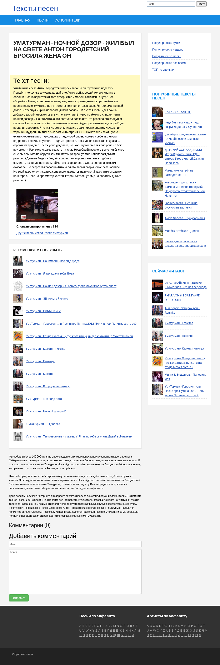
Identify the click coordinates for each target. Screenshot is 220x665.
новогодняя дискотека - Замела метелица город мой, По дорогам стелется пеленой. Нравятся (185, 189)
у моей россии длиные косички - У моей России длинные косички (185, 138)
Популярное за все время (169, 63)
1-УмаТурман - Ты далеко (43, 424)
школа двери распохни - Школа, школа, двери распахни (185, 243)
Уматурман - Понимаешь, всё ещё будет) (53, 261)
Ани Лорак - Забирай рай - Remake (182, 310)
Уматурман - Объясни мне (43, 311)
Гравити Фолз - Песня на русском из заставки (181, 205)
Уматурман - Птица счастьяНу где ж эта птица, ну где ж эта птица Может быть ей (79, 336)
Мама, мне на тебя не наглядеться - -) (179, 173)
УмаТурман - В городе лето (44, 399)
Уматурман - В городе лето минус (48, 386)
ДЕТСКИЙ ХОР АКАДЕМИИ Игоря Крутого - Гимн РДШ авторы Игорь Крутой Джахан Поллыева (184, 156)
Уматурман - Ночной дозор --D (46, 411)
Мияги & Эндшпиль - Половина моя (185, 377)
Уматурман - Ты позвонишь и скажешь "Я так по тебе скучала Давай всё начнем (79, 436)
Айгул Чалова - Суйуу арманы (185, 218)
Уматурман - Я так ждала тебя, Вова (50, 273)
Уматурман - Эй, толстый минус (47, 298)
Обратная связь (22, 654)
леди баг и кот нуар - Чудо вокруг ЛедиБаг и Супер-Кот (183, 124)
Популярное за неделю (167, 49)
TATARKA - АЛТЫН (178, 112)
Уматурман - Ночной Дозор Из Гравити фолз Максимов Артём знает (71, 286)
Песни (43, 20)
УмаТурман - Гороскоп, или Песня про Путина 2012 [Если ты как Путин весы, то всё (81, 323)
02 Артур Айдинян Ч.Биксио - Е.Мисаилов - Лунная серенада (186, 285)
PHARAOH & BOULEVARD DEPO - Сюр (182, 297)
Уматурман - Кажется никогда (45, 348)
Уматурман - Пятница (40, 361)
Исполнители (67, 20)
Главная (22, 20)
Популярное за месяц (166, 56)
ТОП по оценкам (163, 69)
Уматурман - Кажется (40, 373)
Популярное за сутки (166, 43)
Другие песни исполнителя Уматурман (42, 233)
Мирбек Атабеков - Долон (182, 231)
